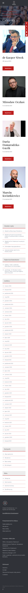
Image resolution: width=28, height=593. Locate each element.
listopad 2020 (8, 441)
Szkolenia (5, 567)
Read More (8, 68)
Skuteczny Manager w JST (9, 552)
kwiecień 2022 (8, 382)
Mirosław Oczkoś (14, 102)
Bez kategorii (8, 465)
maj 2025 (7, 297)
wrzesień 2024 (8, 308)
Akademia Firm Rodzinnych (9, 548)
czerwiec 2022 (8, 374)
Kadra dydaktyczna (7, 524)
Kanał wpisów (8, 482)
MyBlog (7, 264)
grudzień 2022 (8, 356)
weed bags (7, 270)
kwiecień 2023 (8, 345)
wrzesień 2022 (8, 367)
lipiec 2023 (7, 337)
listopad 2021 (8, 396)
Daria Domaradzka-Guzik (11, 145)
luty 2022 (7, 389)
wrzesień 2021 (8, 404)
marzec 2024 (8, 315)
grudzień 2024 (8, 300)
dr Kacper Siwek (13, 57)
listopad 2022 (8, 359)
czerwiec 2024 (8, 311)
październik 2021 (9, 400)
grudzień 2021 (8, 393)
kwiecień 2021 (8, 422)
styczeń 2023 (8, 352)
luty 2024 (7, 319)
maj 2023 (7, 341)
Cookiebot (5, 574)
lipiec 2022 (7, 371)
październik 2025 (9, 293)
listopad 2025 (8, 289)
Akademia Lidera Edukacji (9, 550)
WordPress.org (8, 489)
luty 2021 (7, 430)
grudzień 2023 (8, 326)
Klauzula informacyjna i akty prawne (11, 572)
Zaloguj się (7, 478)
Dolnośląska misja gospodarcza (12, 246)
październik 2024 (9, 304)
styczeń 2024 (8, 323)
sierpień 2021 (8, 407)
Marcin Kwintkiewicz (11, 194)
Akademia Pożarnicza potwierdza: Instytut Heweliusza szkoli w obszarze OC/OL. (14, 236)
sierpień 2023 (8, 334)
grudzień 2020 (8, 437)
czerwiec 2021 (8, 415)
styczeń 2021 (8, 433)
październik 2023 (9, 330)
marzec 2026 (8, 286)
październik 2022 (9, 363)
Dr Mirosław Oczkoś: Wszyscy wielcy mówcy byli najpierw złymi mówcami (14, 271)
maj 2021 (7, 418)
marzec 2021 (8, 426)
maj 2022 (7, 378)
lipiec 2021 (7, 411)
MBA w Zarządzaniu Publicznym (11, 542)
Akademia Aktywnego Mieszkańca (13, 231)
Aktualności (7, 457)
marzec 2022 (8, 385)
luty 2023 (7, 348)
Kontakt (5, 570)
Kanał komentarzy (9, 485)
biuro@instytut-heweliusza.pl (10, 513)
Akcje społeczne (9, 454)
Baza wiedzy (8, 461)
